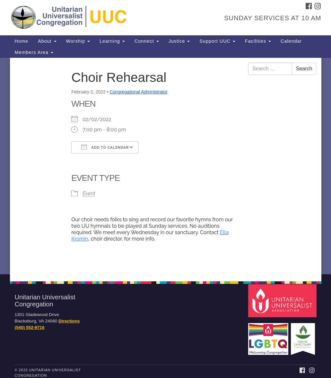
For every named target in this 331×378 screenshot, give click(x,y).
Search (304, 68)
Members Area (34, 52)
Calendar (291, 41)
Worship (78, 41)
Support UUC (217, 41)
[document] (165, 166)
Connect (147, 41)
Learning (112, 41)
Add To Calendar (105, 147)
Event (89, 193)
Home (21, 41)
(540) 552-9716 (30, 327)
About (47, 41)
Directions (69, 321)
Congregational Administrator (138, 91)
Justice (179, 41)
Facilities (258, 41)
